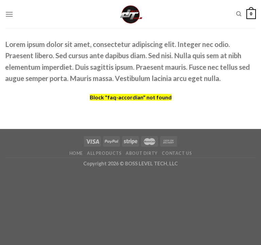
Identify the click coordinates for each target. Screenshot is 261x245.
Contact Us (177, 153)
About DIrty (142, 153)
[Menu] (9, 14)
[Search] (238, 13)
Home (76, 153)
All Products (104, 153)
